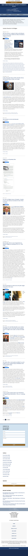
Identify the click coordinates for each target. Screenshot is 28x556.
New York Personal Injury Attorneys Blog (14, 11)
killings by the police (6, 346)
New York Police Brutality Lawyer (9, 239)
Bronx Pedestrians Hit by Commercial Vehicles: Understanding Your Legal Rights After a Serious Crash (14, 497)
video (4, 312)
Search (14, 489)
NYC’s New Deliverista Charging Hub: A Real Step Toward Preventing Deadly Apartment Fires (13, 506)
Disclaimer (14, 536)
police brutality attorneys (8, 99)
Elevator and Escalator (18, 67)
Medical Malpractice (17, 69)
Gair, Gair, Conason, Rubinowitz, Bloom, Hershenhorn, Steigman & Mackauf (16, 552)
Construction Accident (8, 465)
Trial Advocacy (17, 238)
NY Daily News (18, 415)
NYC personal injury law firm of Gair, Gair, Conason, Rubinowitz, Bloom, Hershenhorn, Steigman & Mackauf (8, 46)
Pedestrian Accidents (7, 463)
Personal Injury (7, 457)
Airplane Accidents (7, 64)
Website (14, 531)
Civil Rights (6, 238)
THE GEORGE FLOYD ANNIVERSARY (11, 121)
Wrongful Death (8, 73)
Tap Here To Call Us (14, 2)
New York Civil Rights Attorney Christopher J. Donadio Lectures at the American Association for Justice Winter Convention (13, 203)
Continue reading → (6, 62)
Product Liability (7, 474)
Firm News (14, 68)
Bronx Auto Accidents (20, 64)
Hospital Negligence (22, 68)
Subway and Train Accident (6, 72)
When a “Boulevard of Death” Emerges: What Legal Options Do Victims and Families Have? (13, 500)
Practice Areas (4, 16)
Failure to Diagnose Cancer (9, 68)
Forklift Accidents (17, 68)
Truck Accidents (6, 472)
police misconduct (11, 389)
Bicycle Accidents (15, 64)
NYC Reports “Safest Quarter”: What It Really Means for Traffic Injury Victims (14, 503)
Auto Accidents (11, 64)
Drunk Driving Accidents (13, 67)
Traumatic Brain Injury (19, 72)
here (11, 280)
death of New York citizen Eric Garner (13, 409)
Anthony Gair (15, 337)
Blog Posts (14, 544)
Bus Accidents (6, 476)
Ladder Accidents (5, 69)
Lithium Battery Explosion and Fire (11, 69)
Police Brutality (12, 238)
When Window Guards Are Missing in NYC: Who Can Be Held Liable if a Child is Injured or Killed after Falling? (13, 509)
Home (14, 528)
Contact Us (20, 16)
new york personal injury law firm (8, 74)
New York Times (18, 380)
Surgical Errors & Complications (13, 72)
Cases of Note (13, 16)
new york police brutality (7, 323)
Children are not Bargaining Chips (9, 161)
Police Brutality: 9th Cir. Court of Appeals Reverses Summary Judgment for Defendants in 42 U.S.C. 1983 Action (13, 246)
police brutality (6, 389)
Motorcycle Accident (22, 69)
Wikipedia (10, 416)
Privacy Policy (14, 533)
